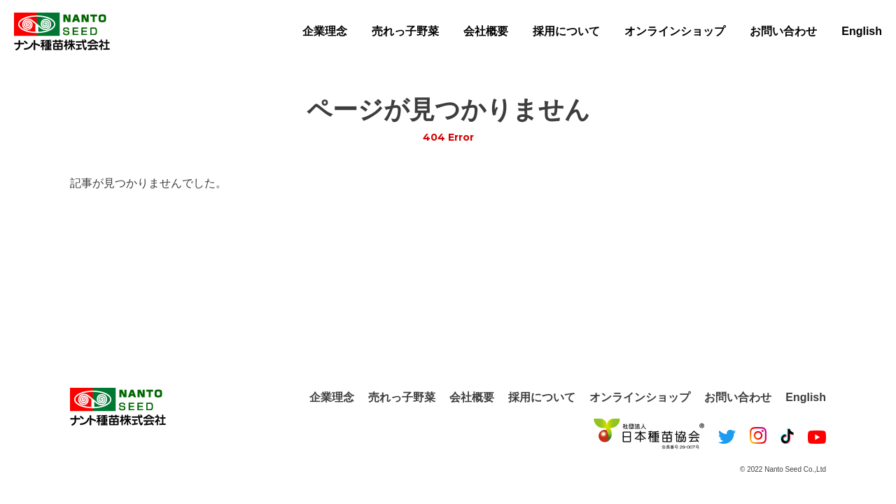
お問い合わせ (783, 31)
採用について (566, 31)
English (861, 31)
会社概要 (485, 31)
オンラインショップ (674, 31)
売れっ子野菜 (405, 31)
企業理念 (324, 31)
